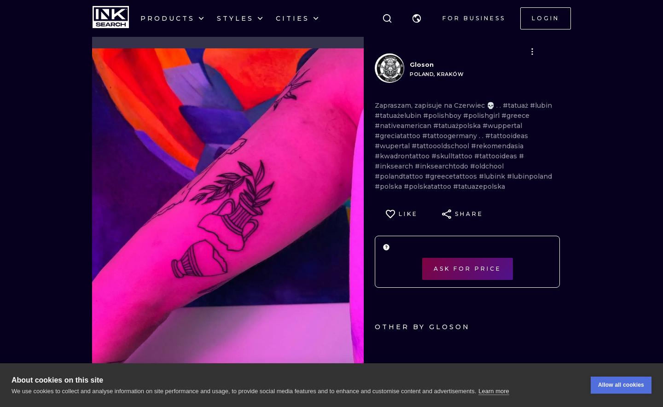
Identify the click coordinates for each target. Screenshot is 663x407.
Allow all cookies (621, 385)
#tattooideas (506, 136)
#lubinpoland (529, 176)
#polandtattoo (400, 176)
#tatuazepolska (479, 186)
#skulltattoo (452, 156)
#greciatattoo (398, 136)
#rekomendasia (497, 146)
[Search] (387, 18)
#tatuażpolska (458, 126)
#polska (389, 186)
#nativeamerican (404, 126)
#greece (515, 115)
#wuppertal (502, 126)
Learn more (493, 391)
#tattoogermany (450, 136)
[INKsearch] (110, 18)
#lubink (493, 176)
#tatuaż (516, 105)
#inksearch (395, 166)
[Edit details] (532, 52)
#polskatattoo (428, 186)
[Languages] (417, 18)
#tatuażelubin (399, 115)
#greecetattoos (452, 176)
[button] (417, 18)
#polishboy (443, 115)
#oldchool (487, 166)
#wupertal (393, 146)
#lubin (541, 105)
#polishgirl (482, 115)
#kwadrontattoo (403, 156)
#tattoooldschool (441, 146)
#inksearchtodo (442, 166)
